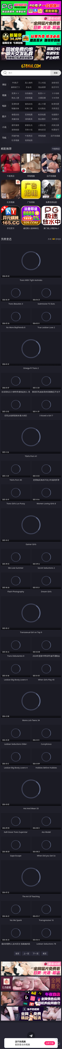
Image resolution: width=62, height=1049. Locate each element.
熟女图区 (42, 119)
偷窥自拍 (15, 114)
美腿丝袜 (15, 119)
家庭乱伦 (28, 125)
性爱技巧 (55, 129)
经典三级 (28, 108)
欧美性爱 (55, 104)
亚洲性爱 (15, 104)
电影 (4, 105)
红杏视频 (15, 140)
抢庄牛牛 (55, 87)
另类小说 (28, 129)
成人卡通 (42, 104)
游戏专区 (55, 82)
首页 (17, 953)
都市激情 (15, 125)
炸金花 (29, 87)
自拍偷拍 (28, 93)
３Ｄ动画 (55, 93)
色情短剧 (28, 140)
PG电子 (15, 82)
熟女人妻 (15, 97)
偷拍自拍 (28, 104)
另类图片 (55, 119)
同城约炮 (15, 135)
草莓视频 (42, 135)
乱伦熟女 (42, 108)
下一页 (35, 953)
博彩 (4, 84)
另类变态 (55, 108)
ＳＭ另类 (55, 97)
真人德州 (28, 82)
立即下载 (49, 1043)
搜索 (56, 73)
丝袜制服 (28, 97)
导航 (4, 137)
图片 (4, 116)
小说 (4, 127)
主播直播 (42, 97)
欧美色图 (42, 114)
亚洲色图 (28, 114)
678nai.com (31, 66)
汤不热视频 (55, 135)
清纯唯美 (28, 119)
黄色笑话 (42, 129)
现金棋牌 (42, 87)
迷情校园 (15, 129)
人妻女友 (42, 125)
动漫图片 (55, 114)
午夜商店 (28, 135)
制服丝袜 (15, 108)
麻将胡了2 (15, 87)
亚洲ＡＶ (15, 93)
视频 (4, 95)
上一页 (26, 953)
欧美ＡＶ (42, 93)
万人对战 (42, 82)
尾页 (44, 953)
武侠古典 (55, 125)
